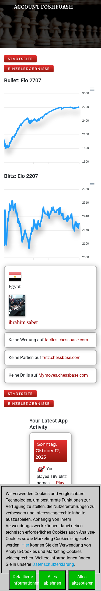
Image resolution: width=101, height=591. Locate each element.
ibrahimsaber (23, 322)
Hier (25, 545)
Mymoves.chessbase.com (63, 375)
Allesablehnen (52, 580)
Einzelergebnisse (29, 69)
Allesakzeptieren (82, 580)
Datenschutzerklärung (53, 564)
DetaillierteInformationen (24, 580)
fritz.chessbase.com (61, 357)
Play (59, 482)
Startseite (20, 59)
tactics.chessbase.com (66, 339)
